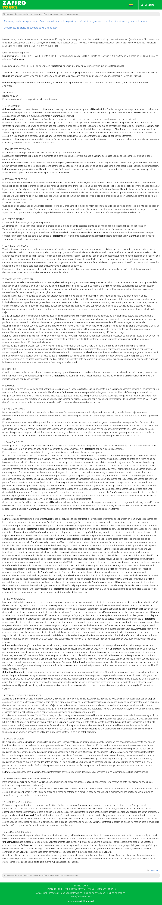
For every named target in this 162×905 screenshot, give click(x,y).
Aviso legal (41, 893)
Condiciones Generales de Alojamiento (58, 21)
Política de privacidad (94, 893)
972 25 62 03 (110, 889)
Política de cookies (116, 893)
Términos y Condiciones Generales (65, 893)
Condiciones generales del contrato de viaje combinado (31, 27)
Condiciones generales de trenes (131, 21)
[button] (132, 5)
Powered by (81, 901)
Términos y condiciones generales (20, 21)
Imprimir (152, 870)
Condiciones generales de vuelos (96, 21)
